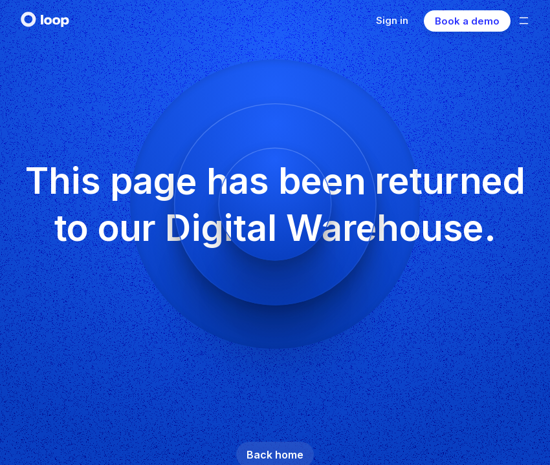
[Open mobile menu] (524, 20)
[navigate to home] (45, 19)
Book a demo (467, 21)
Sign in (392, 20)
